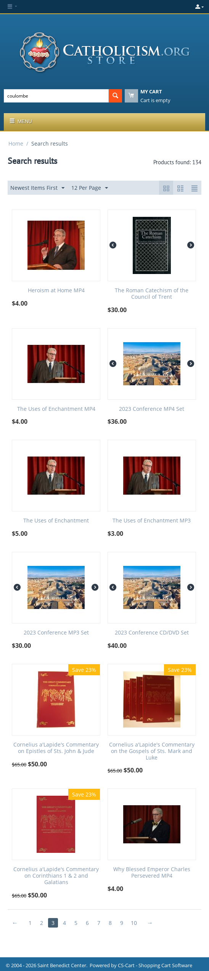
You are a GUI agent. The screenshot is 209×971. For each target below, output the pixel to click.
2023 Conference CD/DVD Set (152, 633)
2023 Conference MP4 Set (151, 409)
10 (134, 922)
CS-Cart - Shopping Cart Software (155, 965)
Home (15, 143)
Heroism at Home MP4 (56, 290)
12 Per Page (89, 188)
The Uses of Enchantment (56, 521)
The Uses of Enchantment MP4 (56, 409)
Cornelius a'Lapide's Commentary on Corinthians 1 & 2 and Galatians (56, 875)
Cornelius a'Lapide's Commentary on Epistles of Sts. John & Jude (56, 748)
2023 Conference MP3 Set (56, 633)
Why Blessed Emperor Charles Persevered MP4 (151, 872)
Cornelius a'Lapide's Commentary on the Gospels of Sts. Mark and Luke (152, 751)
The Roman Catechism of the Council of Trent (151, 293)
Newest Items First (37, 188)
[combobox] (56, 96)
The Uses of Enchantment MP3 (152, 521)
